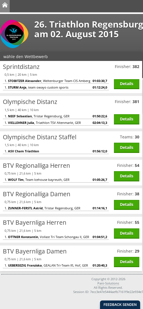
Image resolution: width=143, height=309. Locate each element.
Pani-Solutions (108, 283)
